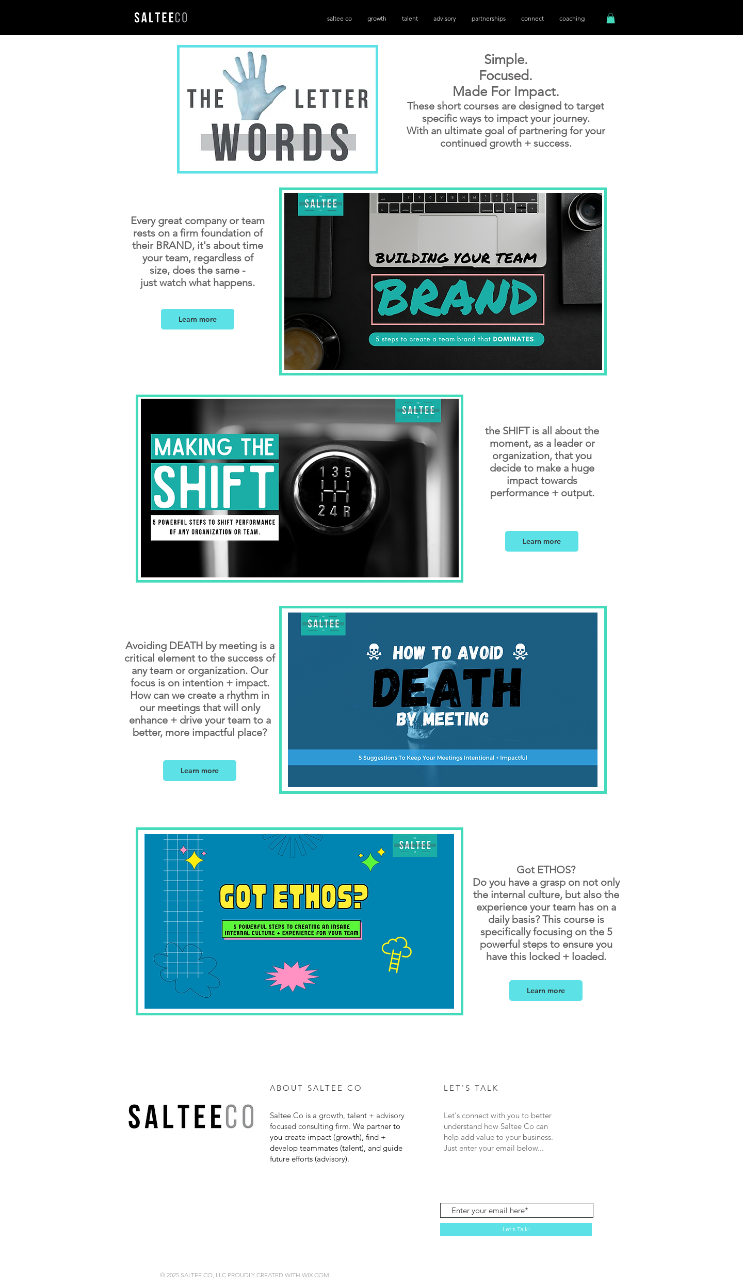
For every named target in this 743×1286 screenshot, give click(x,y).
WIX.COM (315, 1275)
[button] (610, 18)
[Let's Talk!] (516, 1229)
